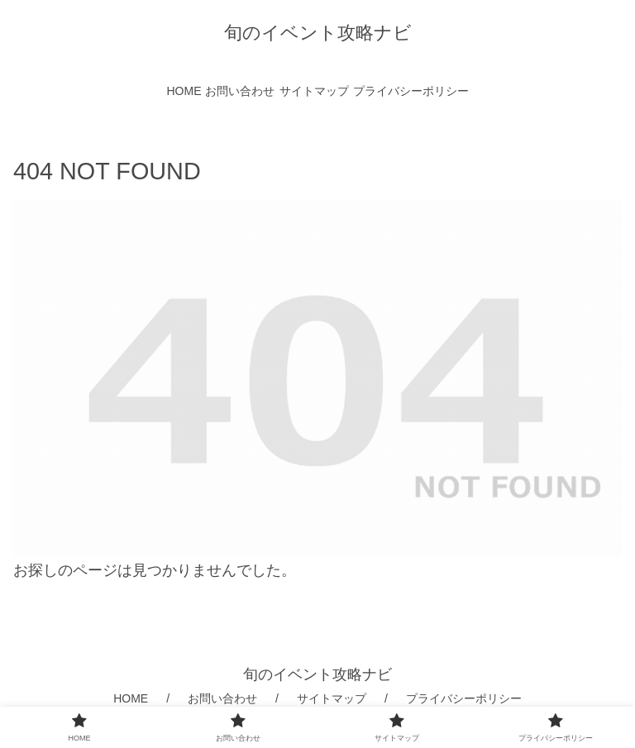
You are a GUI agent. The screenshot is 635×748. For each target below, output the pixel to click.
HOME (130, 698)
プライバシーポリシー (464, 698)
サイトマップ (331, 698)
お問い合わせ (222, 698)
